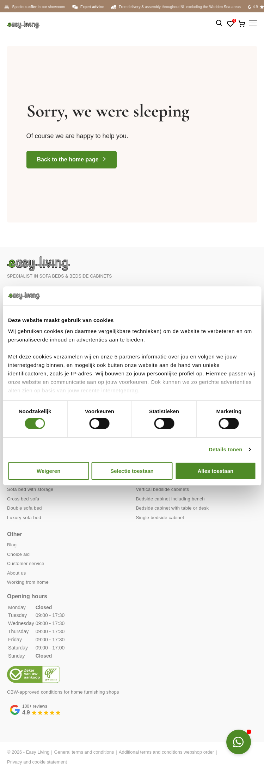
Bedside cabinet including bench (170, 498)
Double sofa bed (24, 508)
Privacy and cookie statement (37, 762)
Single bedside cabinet (160, 517)
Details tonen (225, 449)
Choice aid (18, 554)
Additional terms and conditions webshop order (166, 752)
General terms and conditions (84, 752)
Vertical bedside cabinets (162, 489)
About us (16, 573)
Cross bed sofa (23, 498)
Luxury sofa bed (24, 517)
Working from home (28, 582)
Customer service (25, 563)
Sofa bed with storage (30, 489)
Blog (12, 544)
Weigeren (48, 471)
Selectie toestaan (132, 471)
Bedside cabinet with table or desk (172, 508)
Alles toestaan (215, 471)
